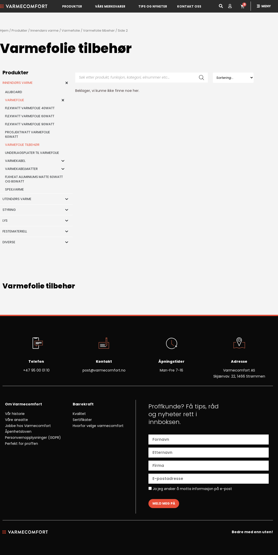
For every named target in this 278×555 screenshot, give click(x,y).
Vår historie (15, 413)
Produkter (72, 6)
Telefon (36, 361)
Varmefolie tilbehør (99, 30)
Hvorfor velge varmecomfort (98, 425)
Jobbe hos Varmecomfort (28, 425)
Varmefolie (71, 30)
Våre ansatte (16, 419)
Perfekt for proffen (21, 443)
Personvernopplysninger (26, 437)
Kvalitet (79, 413)
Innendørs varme (44, 30)
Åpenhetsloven (18, 431)
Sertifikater (82, 419)
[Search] (201, 78)
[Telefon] (36, 344)
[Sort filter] (233, 78)
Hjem (4, 30)
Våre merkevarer (110, 6)
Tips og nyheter (152, 6)
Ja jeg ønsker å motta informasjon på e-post (190, 489)
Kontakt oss (189, 6)
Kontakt (104, 361)
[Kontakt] (104, 344)
